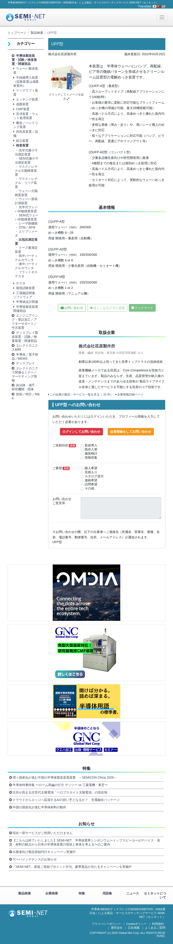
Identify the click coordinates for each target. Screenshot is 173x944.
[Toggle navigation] (162, 17)
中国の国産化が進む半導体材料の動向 (39, 807)
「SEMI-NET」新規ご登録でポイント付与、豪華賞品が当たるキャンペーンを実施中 (72, 867)
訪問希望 (91, 484)
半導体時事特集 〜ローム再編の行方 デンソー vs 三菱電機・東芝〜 (60, 785)
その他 (89, 488)
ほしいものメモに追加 (109, 308)
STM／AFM (27, 227)
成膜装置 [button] (22, 104)
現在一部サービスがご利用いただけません (43, 833)
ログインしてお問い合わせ (81, 431)
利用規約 (158, 924)
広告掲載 (134, 927)
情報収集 (91, 457)
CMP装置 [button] (22, 109)
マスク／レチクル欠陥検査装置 (26, 170)
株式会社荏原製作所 (97, 346)
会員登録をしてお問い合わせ (130, 431)
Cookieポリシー (136, 924)
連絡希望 (91, 480)
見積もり (91, 472)
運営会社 (117, 927)
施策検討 (91, 453)
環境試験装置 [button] (25, 288)
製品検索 (37, 32)
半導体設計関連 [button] (27, 302)
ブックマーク (143, 308)
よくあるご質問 (155, 927)
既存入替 (91, 449)
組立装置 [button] (22, 140)
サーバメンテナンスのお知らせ (35, 859)
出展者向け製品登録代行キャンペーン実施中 (44, 852)
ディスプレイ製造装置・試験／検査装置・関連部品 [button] (25, 337)
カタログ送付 (94, 476)
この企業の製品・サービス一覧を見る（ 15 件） (81, 394)
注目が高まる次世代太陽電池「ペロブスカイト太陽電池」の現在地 (60, 792)
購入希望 (91, 468)
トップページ (17, 32)
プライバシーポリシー (106, 924)
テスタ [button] (20, 283)
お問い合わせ (73, 308)
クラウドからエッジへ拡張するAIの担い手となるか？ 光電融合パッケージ (66, 800)
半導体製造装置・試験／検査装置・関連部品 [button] (24, 60)
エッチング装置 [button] (27, 99)
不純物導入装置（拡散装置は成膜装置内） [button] (26, 81)
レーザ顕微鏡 (28, 223)
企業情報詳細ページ (130, 394)
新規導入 (91, 445)
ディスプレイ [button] (25, 363)
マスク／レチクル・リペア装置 (26, 183)
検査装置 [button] (22, 145)
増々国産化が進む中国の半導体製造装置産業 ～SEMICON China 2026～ (65, 777)
